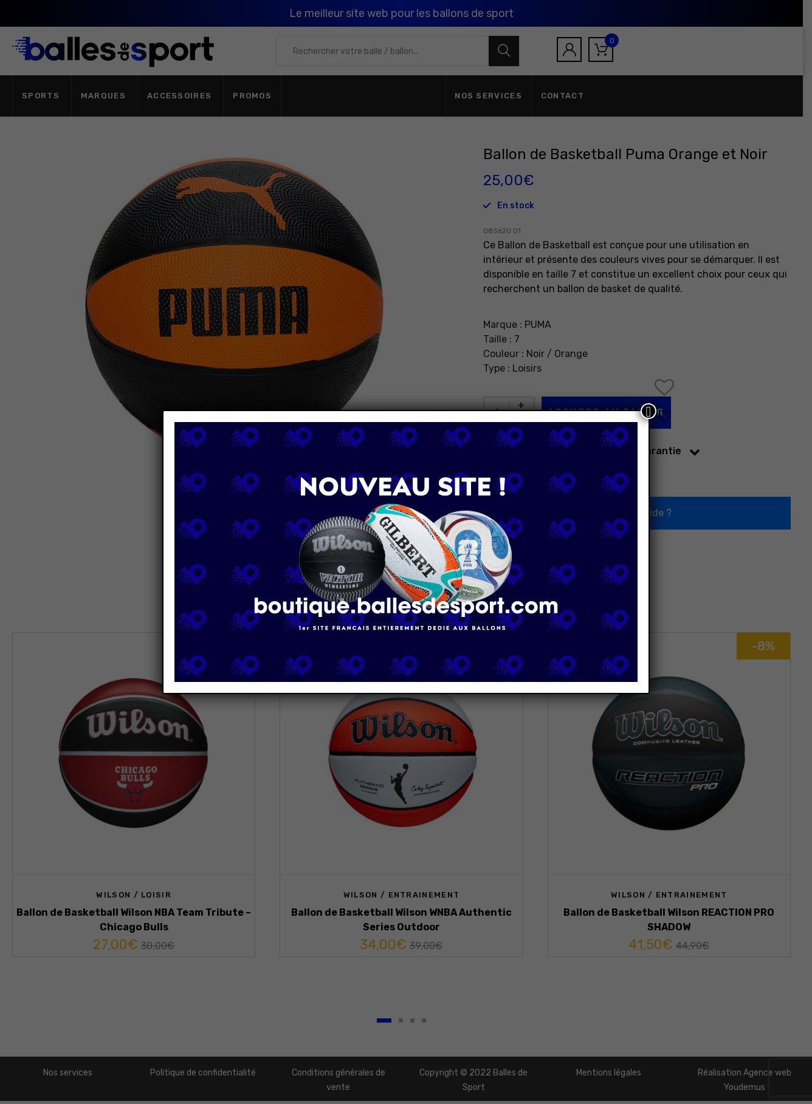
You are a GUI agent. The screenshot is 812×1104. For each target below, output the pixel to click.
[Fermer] (648, 411)
